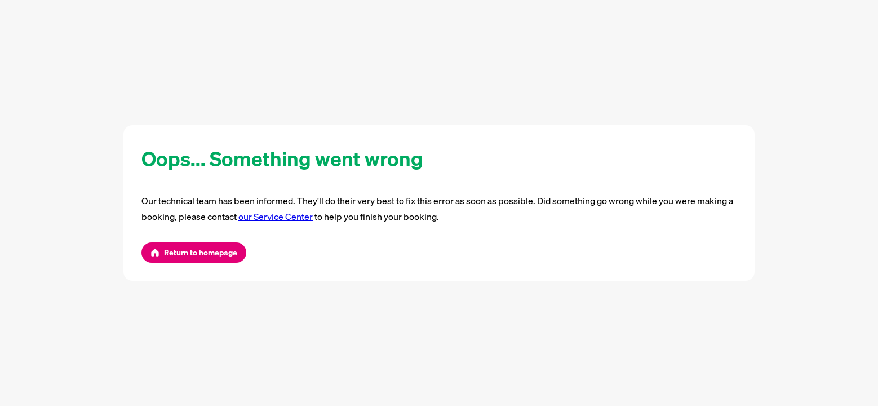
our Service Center (275, 216)
